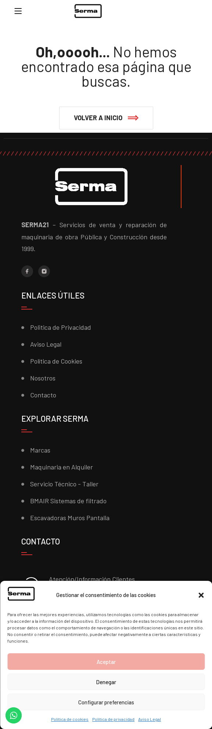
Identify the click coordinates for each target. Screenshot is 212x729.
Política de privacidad (113, 719)
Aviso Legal (149, 719)
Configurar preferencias (106, 702)
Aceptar (106, 661)
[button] (201, 595)
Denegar (106, 682)
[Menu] (18, 11)
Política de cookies (70, 719)
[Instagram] (44, 271)
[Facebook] (27, 271)
